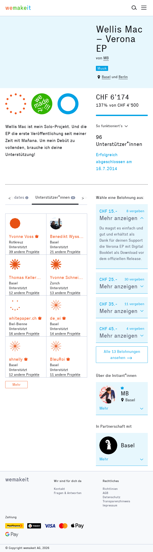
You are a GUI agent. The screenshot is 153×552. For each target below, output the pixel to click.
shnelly (16, 359)
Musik (102, 68)
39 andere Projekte (24, 252)
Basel (106, 77)
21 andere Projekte (65, 252)
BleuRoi (57, 359)
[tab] (19, 198)
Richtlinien (110, 489)
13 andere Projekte (65, 293)
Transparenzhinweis (116, 501)
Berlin (123, 77)
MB (106, 58)
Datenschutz (111, 497)
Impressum (110, 505)
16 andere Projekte (24, 334)
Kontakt (59, 489)
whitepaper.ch (23, 318)
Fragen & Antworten (68, 493)
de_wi (55, 318)
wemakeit (17, 479)
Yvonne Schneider (67, 277)
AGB (105, 493)
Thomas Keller (22, 277)
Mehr (16, 385)
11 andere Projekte (65, 375)
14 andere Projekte (65, 334)
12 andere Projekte (24, 293)
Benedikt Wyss (64, 236)
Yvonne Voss (21, 236)
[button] (134, 8)
